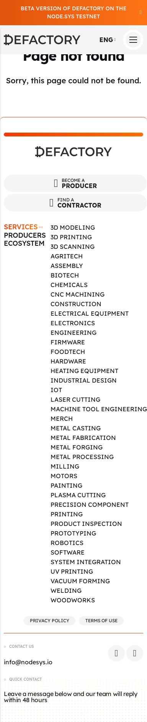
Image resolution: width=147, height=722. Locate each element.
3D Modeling (73, 227)
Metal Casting (76, 428)
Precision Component (90, 504)
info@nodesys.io (28, 662)
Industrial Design (84, 380)
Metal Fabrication (83, 437)
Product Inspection (86, 523)
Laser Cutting (75, 399)
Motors (64, 476)
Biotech (65, 275)
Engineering (73, 332)
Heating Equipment (84, 371)
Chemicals (69, 285)
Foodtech (68, 351)
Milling (65, 466)
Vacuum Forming (80, 581)
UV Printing (72, 571)
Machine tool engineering (99, 409)
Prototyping (73, 533)
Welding (66, 590)
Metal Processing (82, 457)
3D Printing (71, 237)
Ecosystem (24, 243)
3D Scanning (73, 246)
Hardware (68, 361)
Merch (62, 418)
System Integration (86, 562)
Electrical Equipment (90, 313)
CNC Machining (78, 294)
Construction (76, 304)
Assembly (67, 265)
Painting (66, 485)
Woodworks (73, 600)
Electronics (73, 323)
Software (68, 552)
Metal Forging (77, 447)
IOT (56, 390)
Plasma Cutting (78, 495)
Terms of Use (101, 620)
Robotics (67, 543)
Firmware (68, 342)
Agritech (67, 256)
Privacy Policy (49, 620)
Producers (25, 235)
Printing (67, 514)
